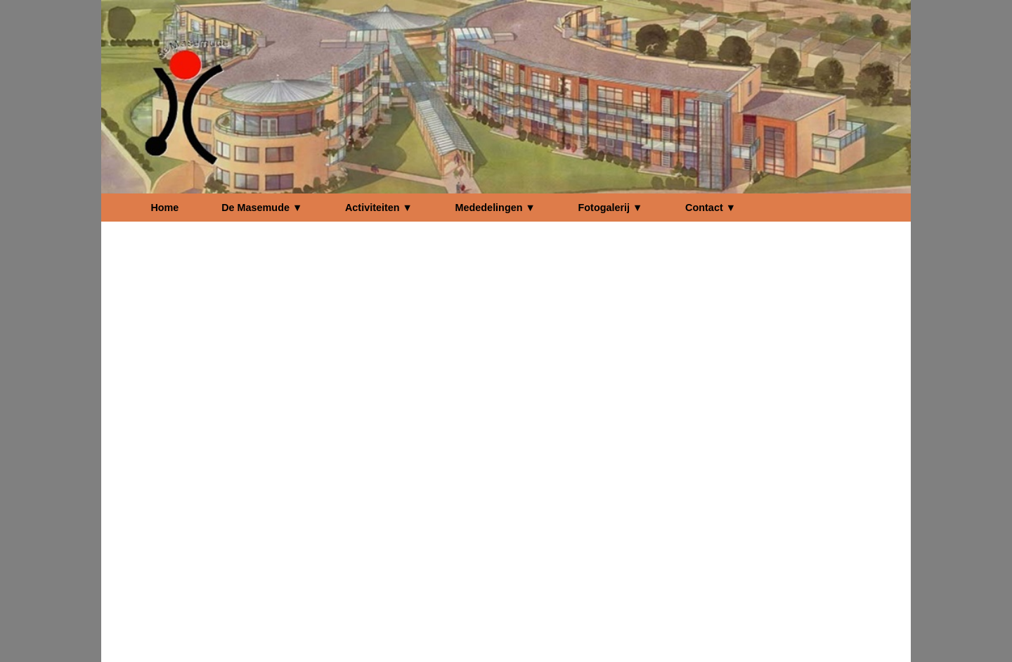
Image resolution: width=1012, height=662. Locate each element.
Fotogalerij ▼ (610, 207)
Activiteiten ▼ (379, 207)
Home (164, 207)
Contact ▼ (710, 207)
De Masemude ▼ (261, 207)
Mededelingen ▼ (495, 207)
